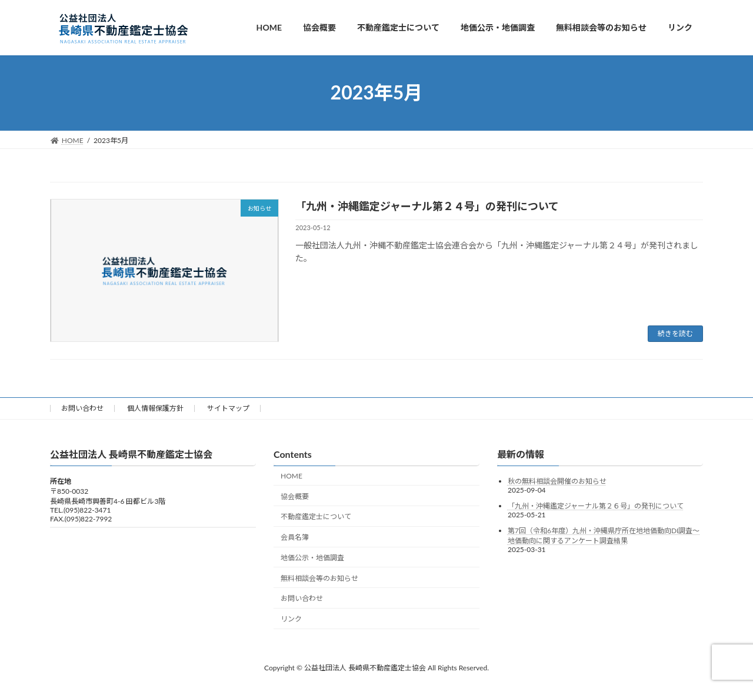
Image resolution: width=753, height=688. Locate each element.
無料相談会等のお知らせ (319, 577)
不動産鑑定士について (316, 516)
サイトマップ (228, 408)
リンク (291, 618)
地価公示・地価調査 (312, 557)
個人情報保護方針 (155, 408)
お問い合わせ (82, 408)
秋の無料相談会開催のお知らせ (557, 481)
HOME (291, 475)
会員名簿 (295, 537)
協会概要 (295, 495)
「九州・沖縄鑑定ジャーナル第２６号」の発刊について (596, 505)
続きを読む (675, 333)
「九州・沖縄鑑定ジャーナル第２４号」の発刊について (427, 206)
